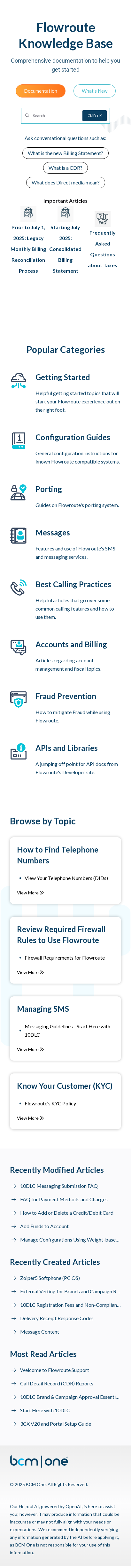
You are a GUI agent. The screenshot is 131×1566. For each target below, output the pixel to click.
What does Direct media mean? (66, 182)
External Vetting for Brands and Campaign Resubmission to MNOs (70, 1291)
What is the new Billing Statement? (65, 153)
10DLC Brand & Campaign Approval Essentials (70, 1397)
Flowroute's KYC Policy (50, 1103)
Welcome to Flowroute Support (54, 1370)
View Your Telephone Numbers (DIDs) (66, 878)
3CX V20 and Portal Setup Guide (55, 1424)
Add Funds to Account (44, 1226)
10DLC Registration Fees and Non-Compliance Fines (70, 1305)
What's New (94, 91)
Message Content (39, 1331)
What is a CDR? (65, 168)
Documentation (40, 91)
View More (30, 892)
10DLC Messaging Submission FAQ (59, 1186)
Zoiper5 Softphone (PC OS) (50, 1278)
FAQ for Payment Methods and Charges (64, 1199)
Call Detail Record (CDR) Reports (56, 1383)
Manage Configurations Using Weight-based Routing (70, 1239)
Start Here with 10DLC (45, 1410)
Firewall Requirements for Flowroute (65, 957)
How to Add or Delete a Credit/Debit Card (66, 1213)
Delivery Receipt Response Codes (57, 1318)
